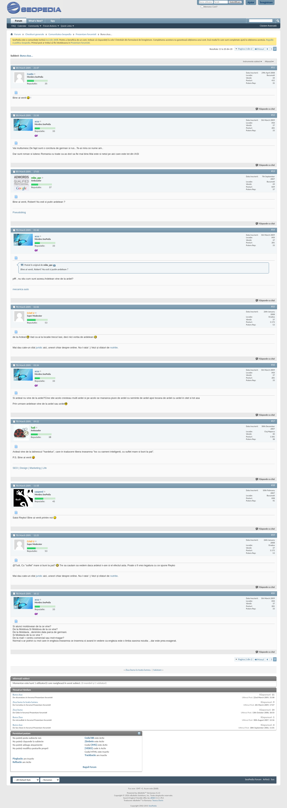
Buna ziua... (26, 55)
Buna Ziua (18, 717)
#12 (273, 115)
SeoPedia (153, 806)
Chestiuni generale (34, 34)
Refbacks (17, 762)
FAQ (13, 26)
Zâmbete (89, 741)
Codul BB (89, 737)
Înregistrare (266, 2)
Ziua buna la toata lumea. (138, 669)
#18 (273, 485)
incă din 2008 (52, 40)
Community (33, 26)
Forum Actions (49, 26)
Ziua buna (18, 709)
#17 (273, 421)
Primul (259, 49)
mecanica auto (21, 289)
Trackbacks (90, 755)
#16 (273, 365)
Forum (18, 21)
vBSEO (153, 798)
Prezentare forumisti (86, 34)
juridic (39, 347)
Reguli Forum (89, 767)
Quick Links (66, 26)
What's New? (36, 21)
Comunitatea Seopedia (59, 34)
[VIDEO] (89, 748)
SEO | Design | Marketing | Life (30, 468)
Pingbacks (18, 758)
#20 (273, 593)
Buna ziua (17, 694)
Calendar (22, 26)
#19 (273, 535)
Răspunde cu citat (265, 109)
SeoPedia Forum (253, 779)
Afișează (268, 61)
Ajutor (251, 2)
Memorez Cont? (209, 7)
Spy (53, 21)
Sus (272, 779)
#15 (273, 306)
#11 (273, 67)
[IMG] (94, 744)
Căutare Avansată (268, 26)
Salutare (157, 669)
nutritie (114, 347)
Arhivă (266, 779)
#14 (273, 229)
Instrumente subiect (251, 61)
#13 (273, 171)
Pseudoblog (19, 212)
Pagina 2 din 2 (245, 48)
